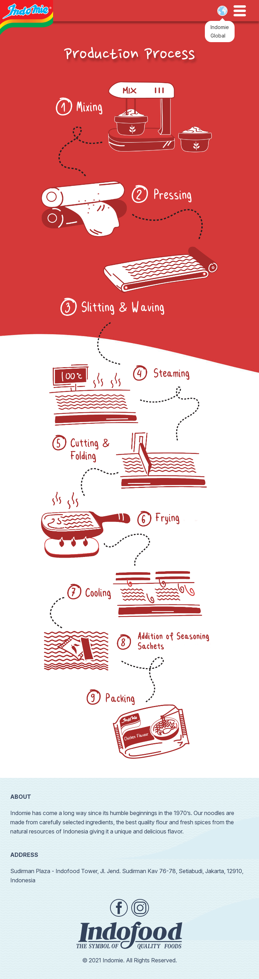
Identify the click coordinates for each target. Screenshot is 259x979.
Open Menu (240, 11)
